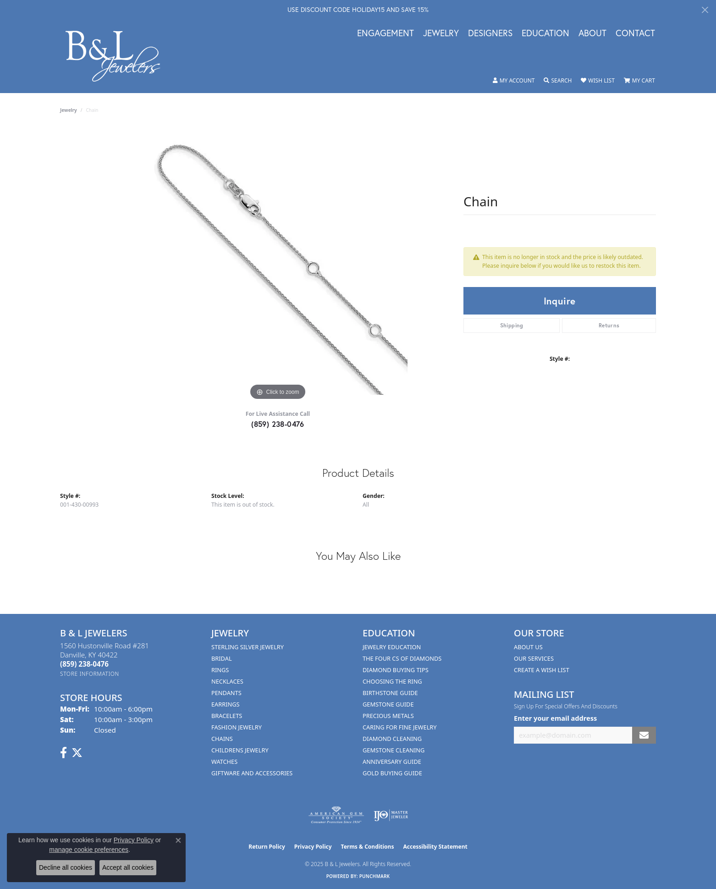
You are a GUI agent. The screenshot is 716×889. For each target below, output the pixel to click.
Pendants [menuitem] (226, 693)
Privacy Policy (313, 846)
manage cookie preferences (88, 849)
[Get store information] (89, 674)
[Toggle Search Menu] (558, 81)
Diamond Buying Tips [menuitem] (396, 670)
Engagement (385, 33)
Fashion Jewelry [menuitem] (236, 727)
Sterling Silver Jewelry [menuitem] (247, 647)
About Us (528, 647)
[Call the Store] (84, 663)
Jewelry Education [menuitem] (392, 647)
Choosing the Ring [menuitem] (392, 681)
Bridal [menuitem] (221, 658)
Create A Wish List (541, 670)
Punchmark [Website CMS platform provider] (374, 876)
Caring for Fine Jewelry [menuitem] (400, 727)
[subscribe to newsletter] (644, 735)
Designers (490, 33)
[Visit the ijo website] (391, 815)
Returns (609, 325)
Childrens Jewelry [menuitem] (240, 750)
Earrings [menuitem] (225, 704)
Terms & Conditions (367, 846)
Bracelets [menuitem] (226, 716)
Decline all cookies (65, 867)
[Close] (704, 10)
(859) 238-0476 (277, 424)
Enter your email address (555, 718)
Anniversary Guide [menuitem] (392, 761)
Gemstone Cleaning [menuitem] (393, 750)
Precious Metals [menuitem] (388, 716)
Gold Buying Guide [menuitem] (392, 773)
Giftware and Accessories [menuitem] (251, 773)
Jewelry (441, 33)
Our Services (534, 658)
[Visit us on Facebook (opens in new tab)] (63, 752)
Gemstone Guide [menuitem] (388, 704)
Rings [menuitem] (220, 670)
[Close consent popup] (178, 840)
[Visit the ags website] (336, 815)
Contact (635, 33)
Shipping (511, 325)
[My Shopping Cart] (639, 81)
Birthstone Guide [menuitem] (390, 693)
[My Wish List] (597, 81)
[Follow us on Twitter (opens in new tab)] (77, 752)
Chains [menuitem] (222, 738)
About (592, 33)
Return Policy (266, 846)
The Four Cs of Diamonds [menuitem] (402, 658)
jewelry (68, 110)
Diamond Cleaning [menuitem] (392, 738)
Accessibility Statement (435, 846)
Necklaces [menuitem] (227, 681)
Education (545, 33)
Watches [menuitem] (224, 761)
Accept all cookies (128, 867)
